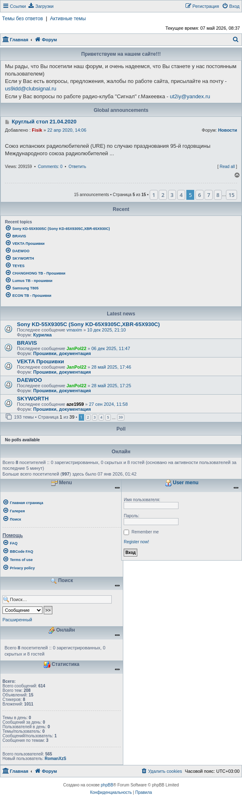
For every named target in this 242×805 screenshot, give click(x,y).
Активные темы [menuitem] (68, 18)
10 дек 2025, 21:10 (106, 329)
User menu (181, 483)
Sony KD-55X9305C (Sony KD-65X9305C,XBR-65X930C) (88, 324)
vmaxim (74, 329)
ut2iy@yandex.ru (190, 96)
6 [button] (199, 195)
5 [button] (108, 417)
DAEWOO (29, 380)
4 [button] (181, 195)
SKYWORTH (33, 398)
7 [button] (208, 195)
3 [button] (172, 195)
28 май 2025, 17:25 (111, 385)
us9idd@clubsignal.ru (30, 88)
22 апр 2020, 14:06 (67, 130)
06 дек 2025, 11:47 (111, 348)
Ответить (77, 166)
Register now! (136, 542)
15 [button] (231, 195)
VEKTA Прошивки (40, 361)
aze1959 (75, 404)
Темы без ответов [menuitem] (22, 18)
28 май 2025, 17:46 (111, 367)
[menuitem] (41, 6)
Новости (227, 130)
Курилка (42, 334)
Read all (227, 166)
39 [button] (121, 417)
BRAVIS (27, 343)
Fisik (37, 130)
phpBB (107, 785)
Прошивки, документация (62, 353)
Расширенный (17, 619)
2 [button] (162, 195)
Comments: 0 (50, 166)
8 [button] (217, 195)
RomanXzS (55, 758)
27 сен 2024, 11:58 (108, 404)
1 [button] (153, 195)
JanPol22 (76, 348)
